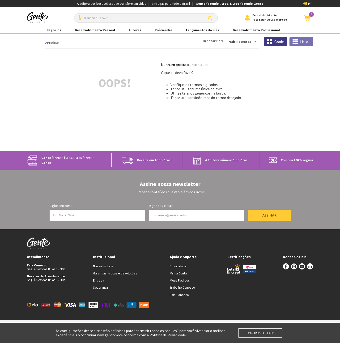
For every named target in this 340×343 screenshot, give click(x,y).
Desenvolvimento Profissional (256, 30)
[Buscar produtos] (211, 18)
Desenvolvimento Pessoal (95, 30)
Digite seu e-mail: (161, 205)
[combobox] (146, 18)
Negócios (54, 30)
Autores (135, 30)
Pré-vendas (163, 30)
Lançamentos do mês (202, 30)
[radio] (275, 41)
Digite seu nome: (61, 205)
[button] (79, 15)
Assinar (269, 215)
